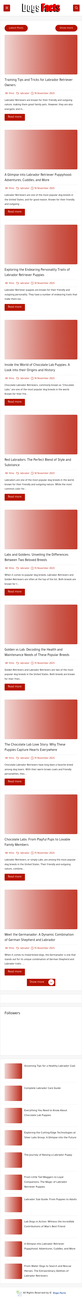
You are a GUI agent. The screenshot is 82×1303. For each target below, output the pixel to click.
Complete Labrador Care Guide (42, 1088)
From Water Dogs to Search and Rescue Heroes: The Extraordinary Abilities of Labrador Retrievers (47, 1271)
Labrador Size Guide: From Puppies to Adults (50, 1199)
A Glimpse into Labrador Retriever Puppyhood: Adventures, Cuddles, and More (38, 178)
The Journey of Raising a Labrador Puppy (48, 1155)
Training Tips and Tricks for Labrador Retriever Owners (39, 83)
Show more (66, 28)
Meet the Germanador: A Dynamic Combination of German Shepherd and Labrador (39, 937)
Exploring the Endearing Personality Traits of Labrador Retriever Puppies (37, 272)
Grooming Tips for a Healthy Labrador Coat (49, 1066)
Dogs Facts (59, 1293)
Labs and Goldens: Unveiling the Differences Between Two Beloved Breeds (36, 557)
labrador (23, 93)
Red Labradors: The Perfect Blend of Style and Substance (38, 463)
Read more (15, 117)
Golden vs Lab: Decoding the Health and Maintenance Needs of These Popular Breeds (37, 652)
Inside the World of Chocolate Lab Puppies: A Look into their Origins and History (37, 368)
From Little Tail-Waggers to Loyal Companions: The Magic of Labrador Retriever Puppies (45, 1182)
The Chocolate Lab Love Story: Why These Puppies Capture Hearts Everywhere (35, 747)
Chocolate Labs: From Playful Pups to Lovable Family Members (37, 842)
